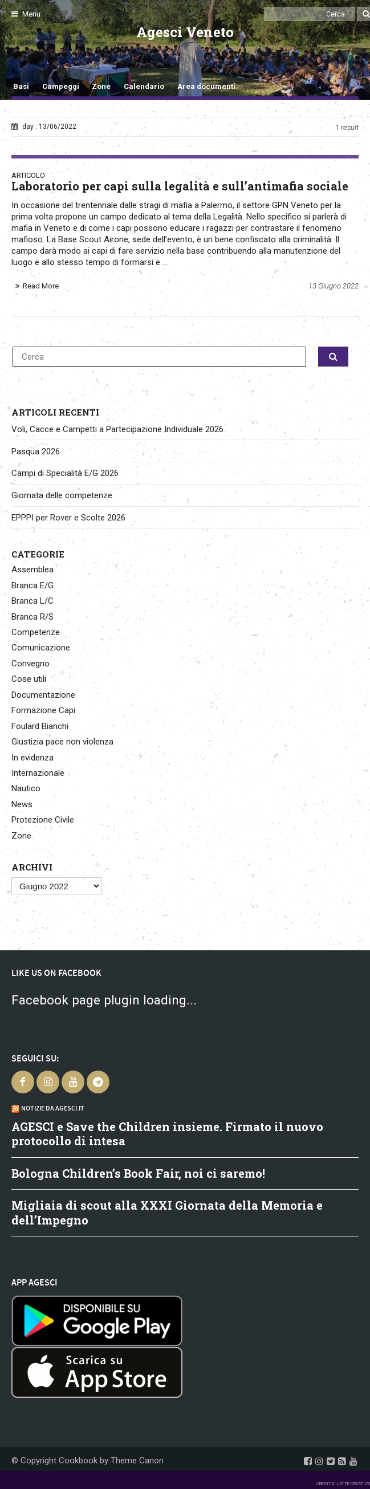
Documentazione (43, 695)
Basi (21, 86)
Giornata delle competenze (61, 495)
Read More (41, 286)
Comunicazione (40, 647)
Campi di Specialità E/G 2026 (65, 473)
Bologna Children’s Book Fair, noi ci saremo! (138, 1173)
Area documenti (206, 86)
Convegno (30, 663)
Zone (101, 86)
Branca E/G (32, 585)
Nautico (25, 788)
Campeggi (60, 86)
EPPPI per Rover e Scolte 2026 (68, 517)
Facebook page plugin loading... (104, 999)
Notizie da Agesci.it (52, 1108)
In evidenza (32, 757)
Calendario (144, 86)
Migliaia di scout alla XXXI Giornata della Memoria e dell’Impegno (167, 1212)
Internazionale (37, 773)
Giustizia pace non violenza (62, 742)
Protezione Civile (42, 820)
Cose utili (28, 679)
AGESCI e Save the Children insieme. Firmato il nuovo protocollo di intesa (167, 1134)
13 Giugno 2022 (333, 286)
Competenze (35, 632)
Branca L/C (32, 601)
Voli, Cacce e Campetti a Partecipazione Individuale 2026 (117, 429)
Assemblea (32, 569)
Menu (25, 14)
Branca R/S (32, 617)
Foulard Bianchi (39, 726)
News (21, 804)
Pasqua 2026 (35, 451)
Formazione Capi (43, 710)
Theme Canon (137, 1460)
